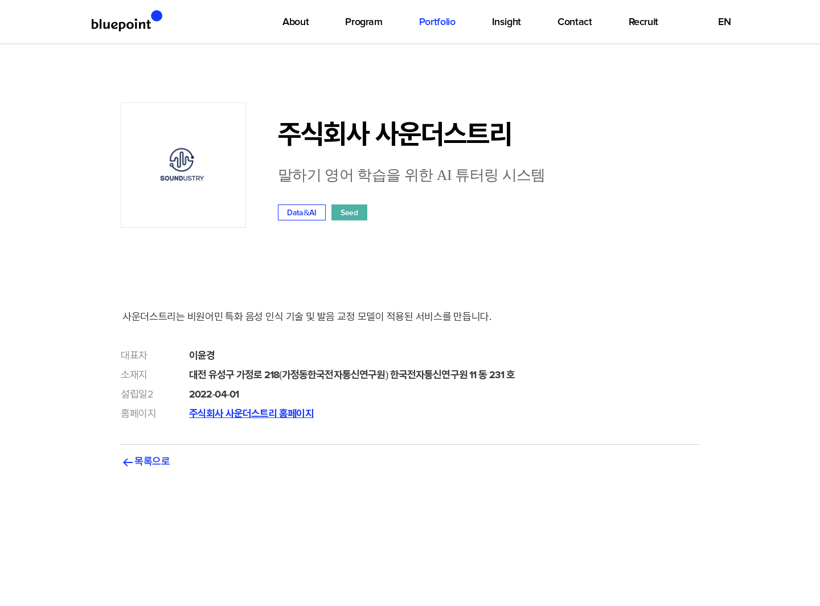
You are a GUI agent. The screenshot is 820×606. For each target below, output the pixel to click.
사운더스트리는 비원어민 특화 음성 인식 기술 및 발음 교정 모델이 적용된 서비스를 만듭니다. (410, 325)
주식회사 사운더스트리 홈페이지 (251, 413)
